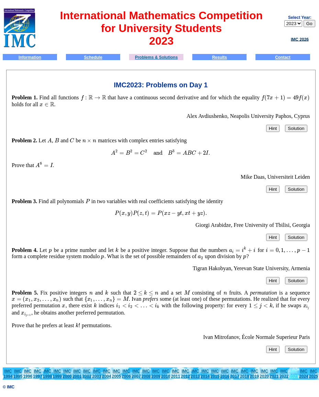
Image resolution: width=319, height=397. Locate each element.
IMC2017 (234, 374)
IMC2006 (126, 374)
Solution (296, 128)
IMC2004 (106, 374)
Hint (273, 128)
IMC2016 (224, 374)
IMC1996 (27, 374)
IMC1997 (37, 374)
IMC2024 (303, 374)
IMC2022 (284, 374)
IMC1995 (18, 374)
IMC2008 (146, 374)
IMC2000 (67, 374)
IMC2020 (264, 374)
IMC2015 (215, 374)
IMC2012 (185, 374)
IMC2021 (274, 374)
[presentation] (84, 97)
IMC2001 (77, 374)
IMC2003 (96, 374)
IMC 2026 (300, 39)
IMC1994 (8, 374)
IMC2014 (205, 374)
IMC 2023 (293, 374)
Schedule (93, 57)
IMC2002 (87, 374)
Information (30, 57)
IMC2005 (116, 374)
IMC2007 (136, 374)
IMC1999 (57, 374)
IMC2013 (195, 374)
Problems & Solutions (156, 57)
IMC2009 (156, 374)
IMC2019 (254, 374)
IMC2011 (175, 374)
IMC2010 (165, 374)
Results (219, 57)
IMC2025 (313, 374)
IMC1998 (47, 374)
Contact (282, 57)
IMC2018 (244, 374)
